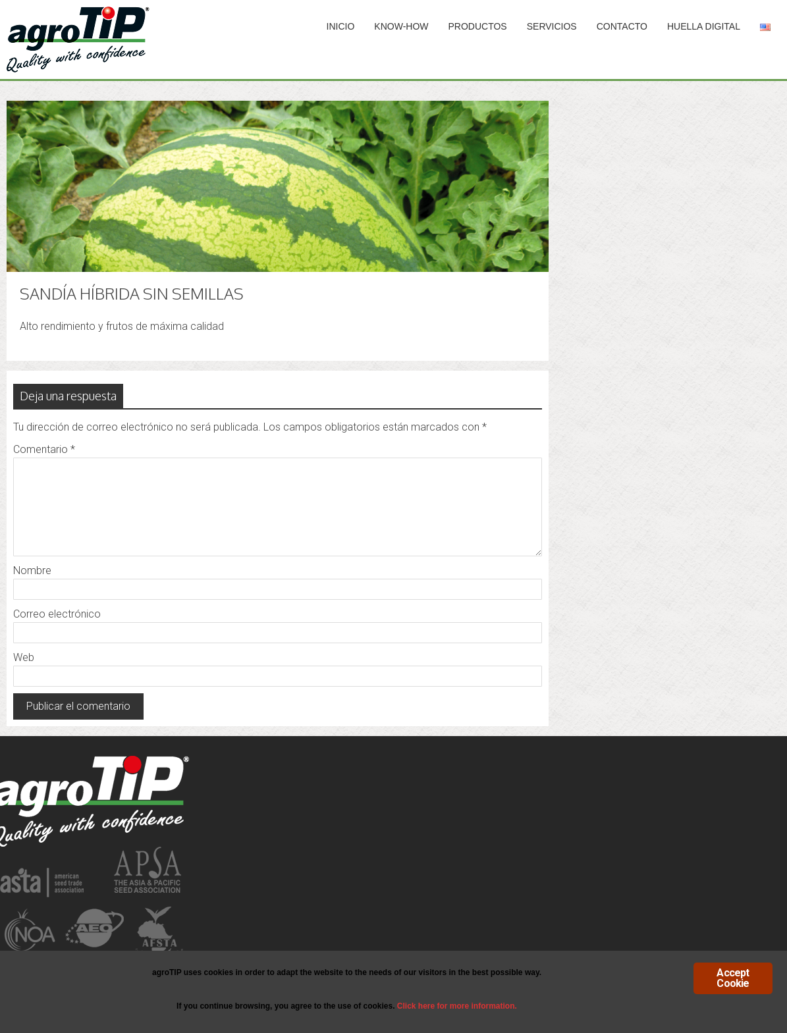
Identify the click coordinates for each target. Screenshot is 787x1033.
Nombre (32, 570)
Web (23, 657)
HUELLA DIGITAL (703, 26)
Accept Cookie (733, 978)
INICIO (341, 26)
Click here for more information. (457, 1006)
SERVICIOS (552, 26)
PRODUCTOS (477, 26)
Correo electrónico (57, 614)
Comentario (44, 449)
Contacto (622, 26)
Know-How (401, 26)
